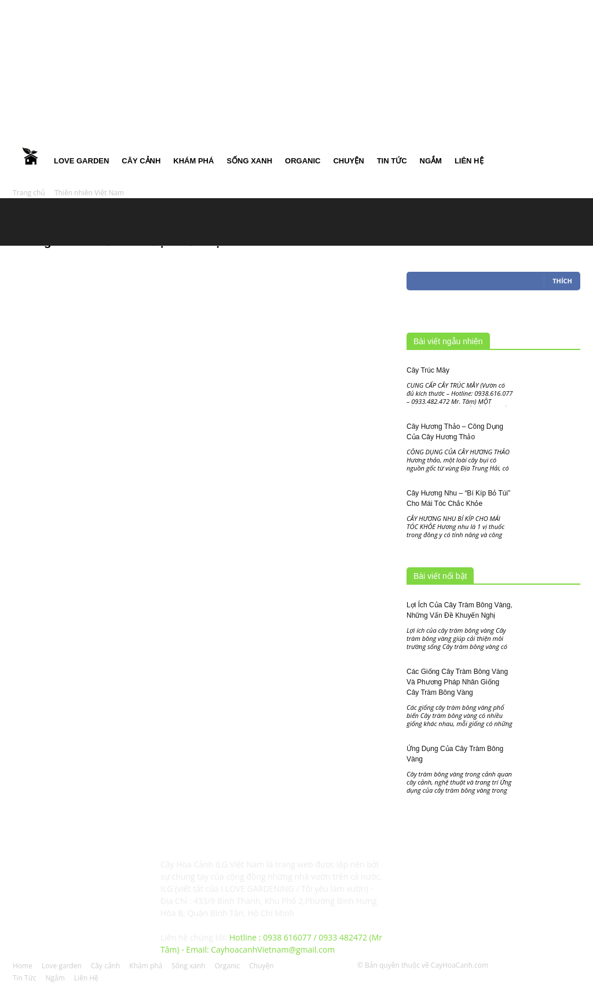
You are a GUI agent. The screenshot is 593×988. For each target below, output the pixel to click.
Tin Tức (392, 160)
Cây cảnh (141, 160)
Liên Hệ (469, 160)
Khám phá (193, 160)
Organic (302, 160)
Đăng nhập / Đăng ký (228, 8)
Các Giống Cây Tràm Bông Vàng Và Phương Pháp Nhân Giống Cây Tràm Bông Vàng (457, 682)
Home (30, 161)
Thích (562, 280)
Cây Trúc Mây (428, 370)
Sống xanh (249, 160)
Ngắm (431, 160)
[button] (566, 75)
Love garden (81, 160)
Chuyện (348, 160)
